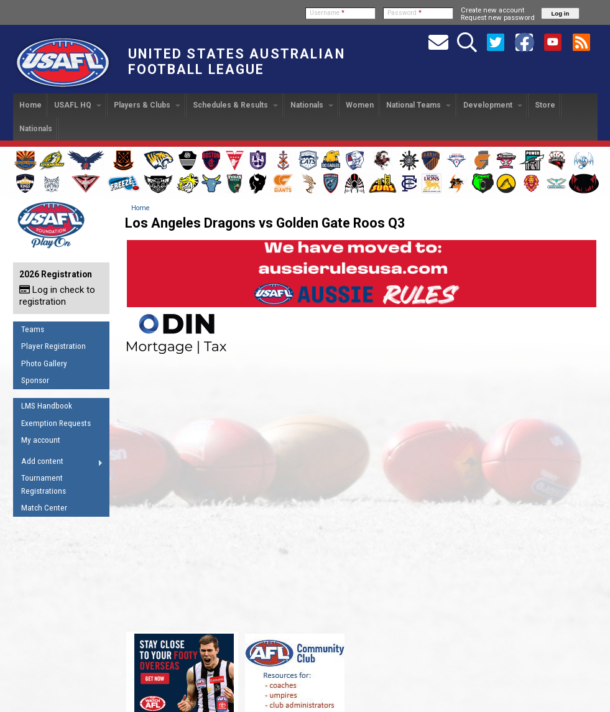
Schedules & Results (235, 105)
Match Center (44, 507)
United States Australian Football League (236, 61)
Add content (58, 463)
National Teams (418, 105)
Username (327, 12)
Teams (32, 329)
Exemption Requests (56, 423)
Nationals (311, 105)
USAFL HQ (77, 105)
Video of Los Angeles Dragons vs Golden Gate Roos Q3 (361, 492)
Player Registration (53, 346)
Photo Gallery (44, 363)
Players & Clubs (147, 105)
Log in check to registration (57, 295)
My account (40, 440)
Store (545, 105)
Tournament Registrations (43, 484)
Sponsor (35, 380)
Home (30, 105)
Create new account (492, 10)
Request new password (498, 17)
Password (404, 12)
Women (360, 105)
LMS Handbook (46, 405)
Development (492, 105)
